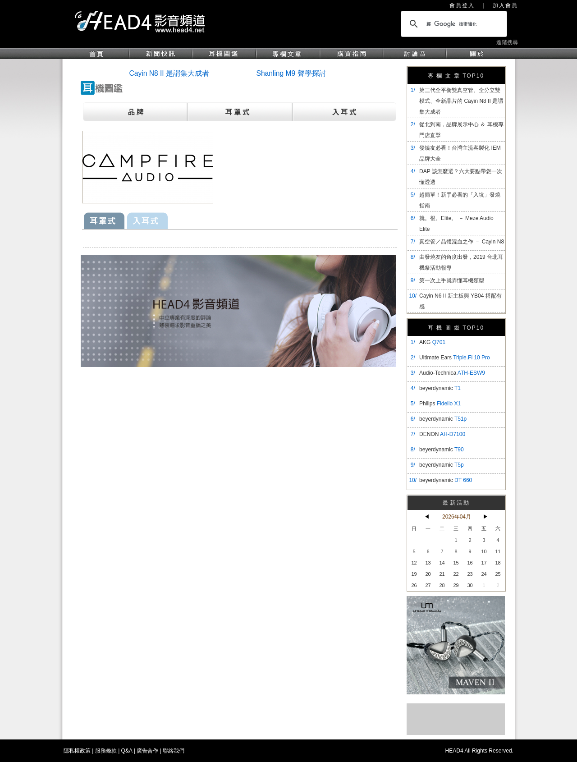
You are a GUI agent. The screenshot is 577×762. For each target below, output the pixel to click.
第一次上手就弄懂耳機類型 (451, 280)
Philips (440, 403)
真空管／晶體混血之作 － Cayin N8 (461, 242)
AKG (432, 342)
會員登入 (462, 5)
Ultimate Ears (454, 357)
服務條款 (106, 751)
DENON (442, 434)
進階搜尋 (507, 42)
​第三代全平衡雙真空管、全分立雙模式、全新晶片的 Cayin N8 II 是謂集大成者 (461, 101)
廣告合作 (147, 751)
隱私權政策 (77, 751)
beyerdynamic (440, 388)
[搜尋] (452, 23)
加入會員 (505, 5)
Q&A (127, 751)
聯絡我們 (173, 751)
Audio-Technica (452, 373)
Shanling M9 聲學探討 (291, 73)
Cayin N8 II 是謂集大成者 (169, 73)
